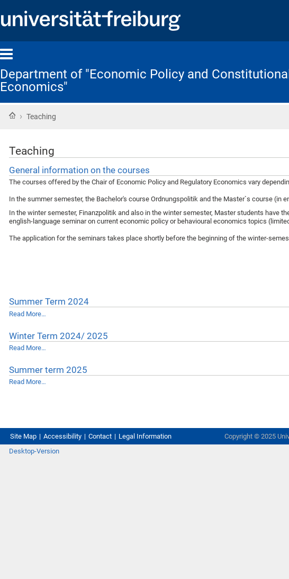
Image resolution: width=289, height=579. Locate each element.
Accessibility (62, 436)
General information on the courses (79, 170)
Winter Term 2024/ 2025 (58, 336)
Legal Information (145, 436)
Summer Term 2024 (49, 301)
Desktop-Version (34, 451)
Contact (100, 436)
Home (12, 115)
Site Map (23, 436)
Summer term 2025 (48, 369)
